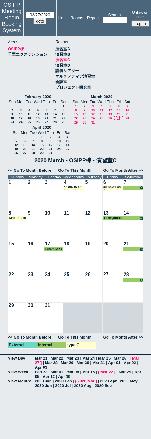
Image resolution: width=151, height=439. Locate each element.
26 (38, 122)
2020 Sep (103, 385)
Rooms (76, 18)
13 (46, 114)
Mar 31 (98, 362)
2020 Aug (82, 385)
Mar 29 (67, 362)
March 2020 (101, 96)
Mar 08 (72, 372)
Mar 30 (82, 362)
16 (12, 118)
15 (63, 114)
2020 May (129, 381)
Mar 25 (104, 358)
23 (12, 122)
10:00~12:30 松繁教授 (53, 249)
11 (29, 114)
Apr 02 (130, 362)
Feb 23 (41, 372)
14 (55, 114)
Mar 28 (51, 362)
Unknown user (140, 14)
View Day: (17, 358)
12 (38, 114)
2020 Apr (108, 381)
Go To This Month (75, 170)
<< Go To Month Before (29, 170)
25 (29, 122)
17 (20, 118)
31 (93, 122)
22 (63, 118)
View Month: (19, 381)
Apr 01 (114, 362)
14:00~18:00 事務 (17, 218)
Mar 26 (120, 358)
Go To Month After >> (123, 170)
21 (55, 118)
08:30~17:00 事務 (112, 188)
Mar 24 (88, 358)
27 (46, 122)
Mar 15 (88, 372)
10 (20, 114)
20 (46, 118)
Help (62, 18)
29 (63, 122)
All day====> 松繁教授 (134, 188)
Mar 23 (72, 358)
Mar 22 (57, 358)
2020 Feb (63, 381)
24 (20, 122)
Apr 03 (41, 367)
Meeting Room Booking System (12, 20)
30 (84, 122)
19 (38, 118)
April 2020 (41, 127)
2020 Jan (43, 381)
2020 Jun (43, 385)
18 (29, 118)
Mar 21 (41, 358)
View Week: (19, 372)
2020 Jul (63, 385)
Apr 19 (64, 376)
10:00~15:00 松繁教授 (72, 188)
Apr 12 (49, 376)
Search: (115, 14)
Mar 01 (57, 372)
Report (93, 18)
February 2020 (37, 96)
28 (55, 122)
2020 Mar (86, 381)
